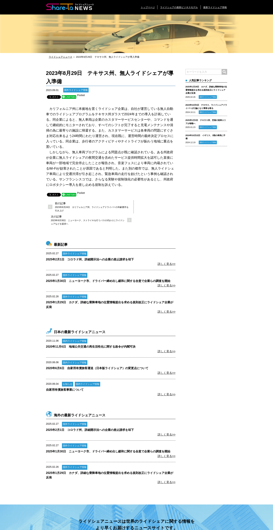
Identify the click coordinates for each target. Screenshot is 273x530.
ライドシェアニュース (60, 57)
